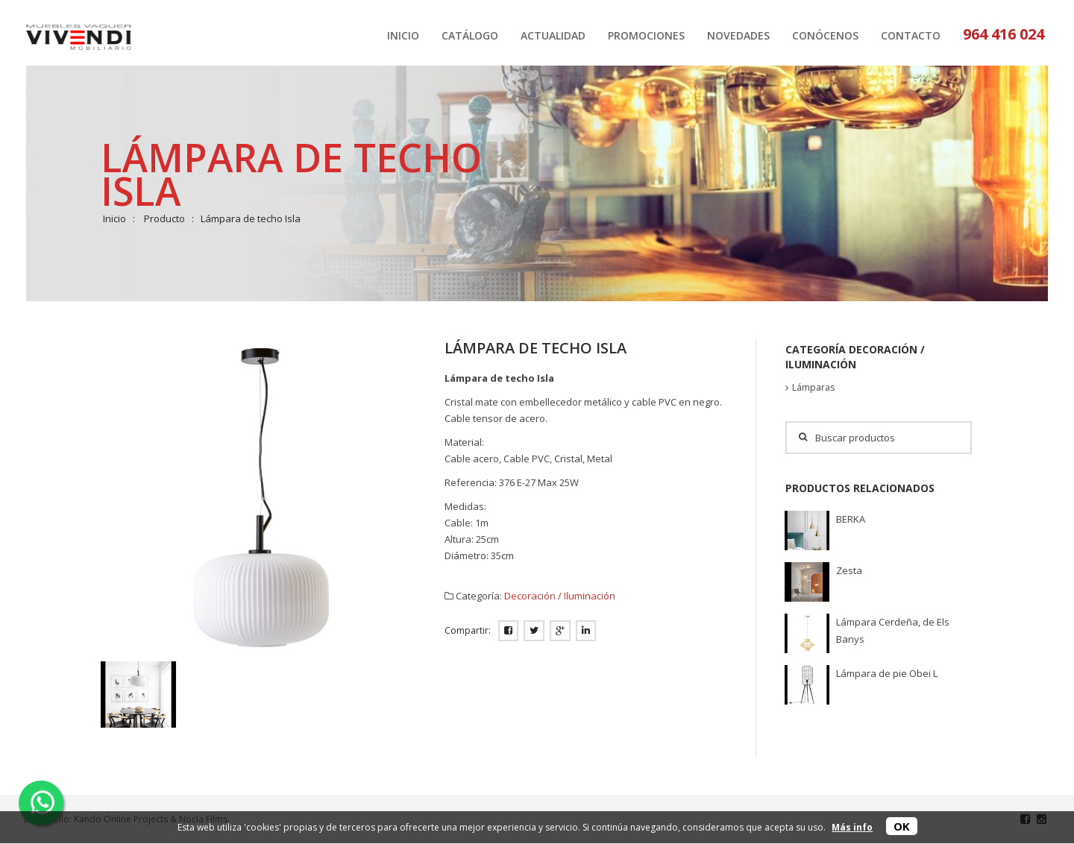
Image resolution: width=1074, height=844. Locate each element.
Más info (852, 827)
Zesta (849, 570)
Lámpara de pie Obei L (887, 673)
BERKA (850, 519)
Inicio (114, 218)
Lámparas (813, 387)
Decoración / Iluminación (559, 595)
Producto (164, 218)
